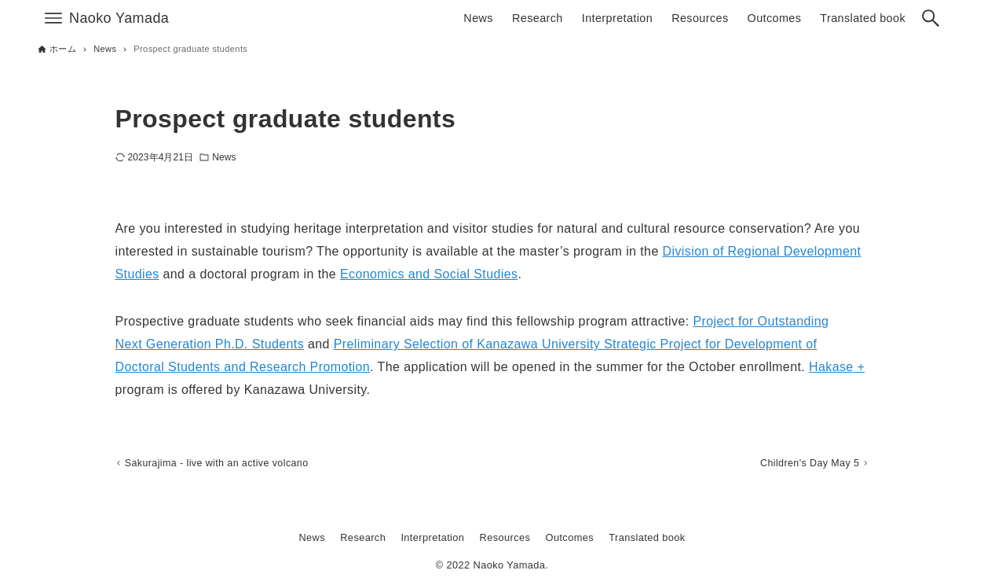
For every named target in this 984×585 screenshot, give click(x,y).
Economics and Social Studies (429, 274)
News (224, 157)
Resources (505, 537)
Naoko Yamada (119, 18)
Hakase (831, 366)
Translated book (647, 537)
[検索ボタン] (930, 18)
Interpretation (432, 537)
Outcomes (570, 537)
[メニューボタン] (53, 18)
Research (363, 537)
